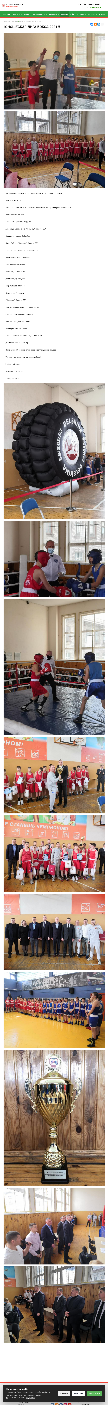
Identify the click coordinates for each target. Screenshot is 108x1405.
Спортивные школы (21, 14)
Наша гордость (40, 14)
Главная (6, 14)
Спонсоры (81, 14)
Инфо (73, 14)
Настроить (78, 1393)
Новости (64, 14)
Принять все (94, 1393)
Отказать (64, 1393)
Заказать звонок (94, 7)
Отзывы (102, 14)
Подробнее (30, 1398)
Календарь (54, 14)
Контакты (92, 14)
